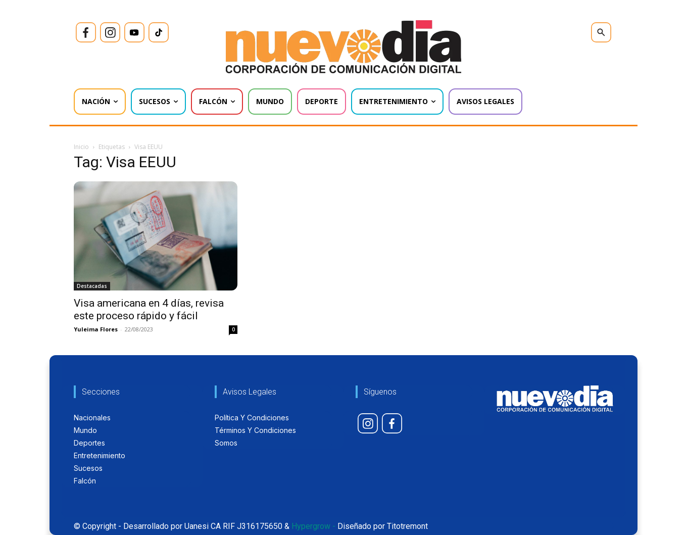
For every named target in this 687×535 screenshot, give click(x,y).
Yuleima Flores (96, 329)
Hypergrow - (313, 526)
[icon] (86, 32)
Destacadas (92, 285)
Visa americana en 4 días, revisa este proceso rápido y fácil (149, 309)
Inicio (81, 146)
